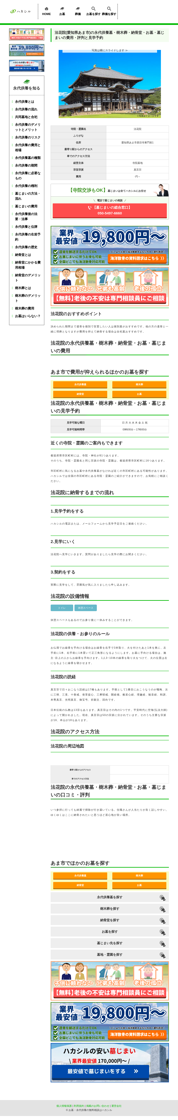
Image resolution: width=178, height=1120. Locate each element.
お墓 (62, 10)
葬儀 (78, 10)
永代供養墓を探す (110, 897)
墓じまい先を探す (110, 943)
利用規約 (79, 1106)
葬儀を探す (109, 10)
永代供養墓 (80, 384)
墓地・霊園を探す (110, 954)
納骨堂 (80, 394)
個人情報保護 (64, 1106)
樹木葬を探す (109, 908)
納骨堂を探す (109, 920)
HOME (46, 10)
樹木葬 (139, 384)
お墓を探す (93, 10)
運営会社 (116, 1106)
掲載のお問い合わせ (97, 1106)
